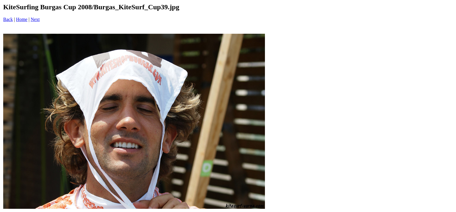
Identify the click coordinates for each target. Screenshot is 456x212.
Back (8, 19)
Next (35, 19)
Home (21, 19)
